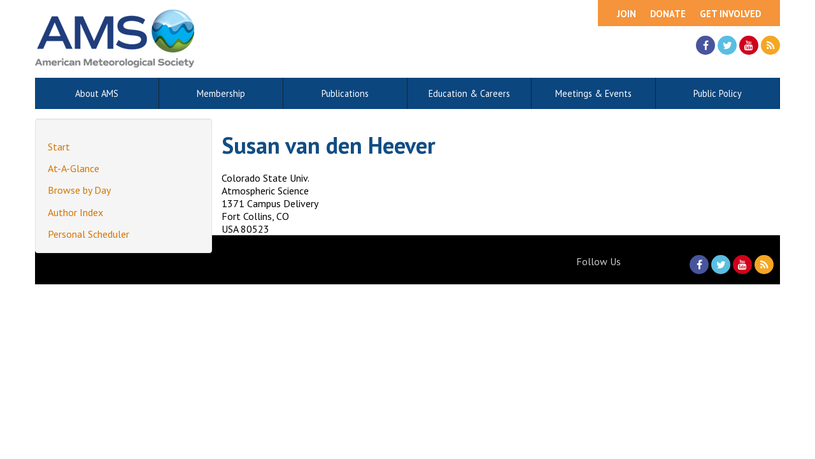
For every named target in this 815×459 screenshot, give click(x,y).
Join (626, 14)
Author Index (75, 212)
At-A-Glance (73, 168)
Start (59, 146)
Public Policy (717, 93)
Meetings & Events (593, 93)
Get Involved (730, 14)
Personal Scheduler (88, 234)
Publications (345, 93)
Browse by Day (79, 190)
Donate (668, 14)
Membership (221, 93)
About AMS (96, 93)
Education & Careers (469, 93)
